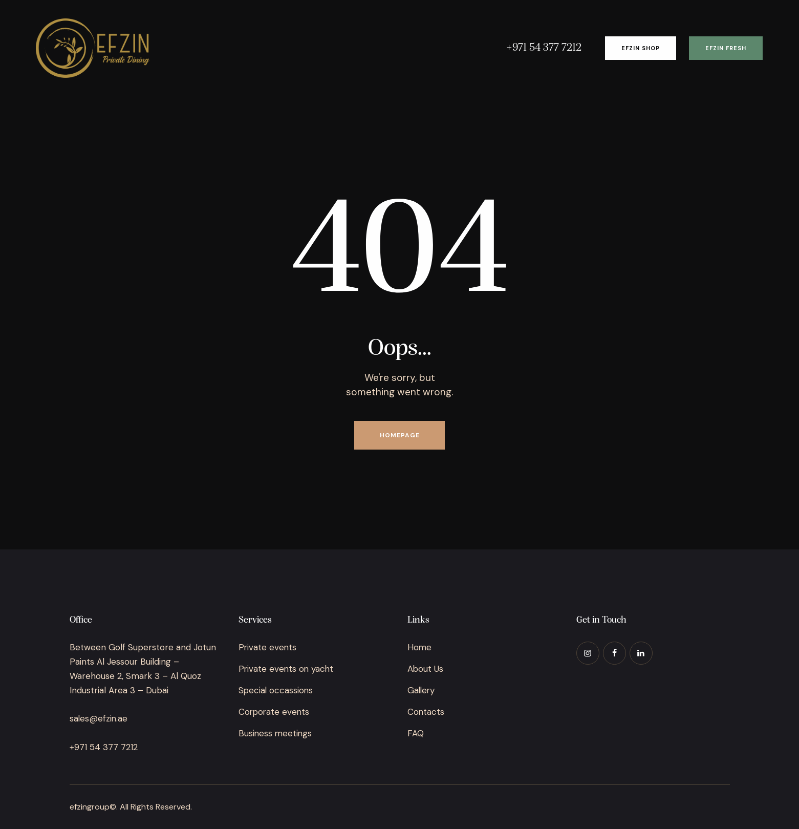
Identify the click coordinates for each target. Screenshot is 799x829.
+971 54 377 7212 (104, 747)
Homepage (400, 435)
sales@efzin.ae (99, 718)
